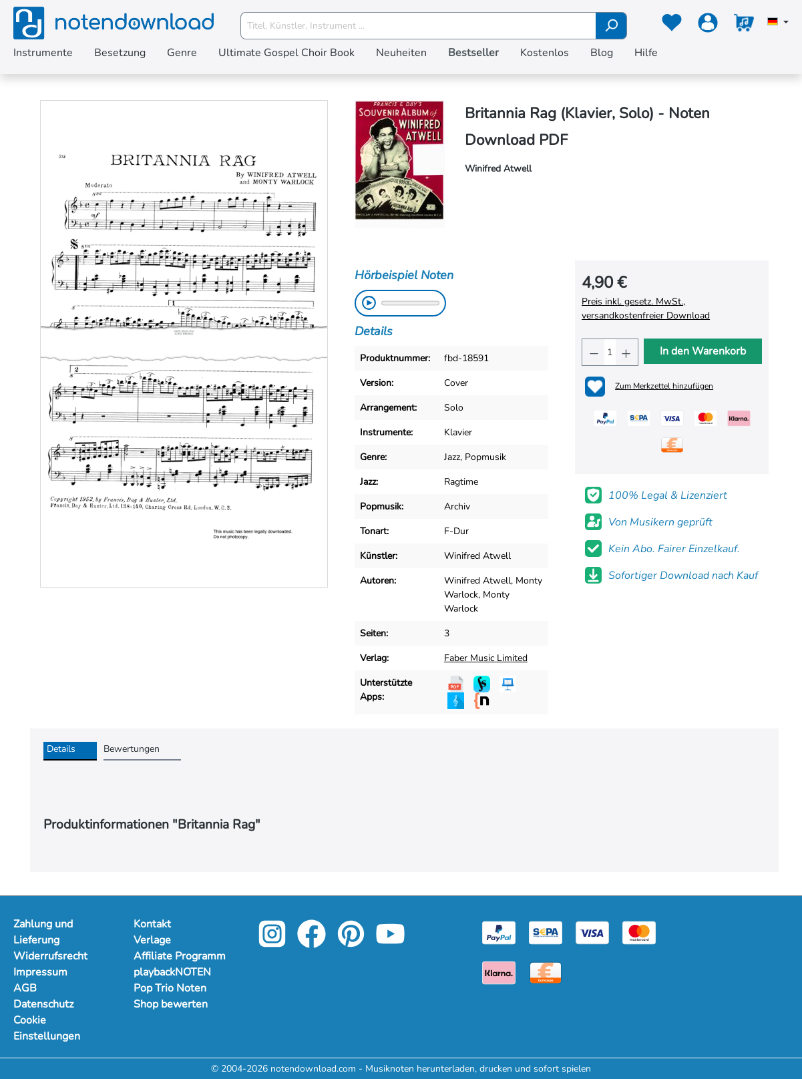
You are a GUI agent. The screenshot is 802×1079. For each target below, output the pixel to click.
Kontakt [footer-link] (152, 924)
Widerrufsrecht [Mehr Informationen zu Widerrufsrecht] (50, 956)
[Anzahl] (610, 352)
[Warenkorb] (744, 25)
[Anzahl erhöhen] (626, 352)
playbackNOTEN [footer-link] (172, 972)
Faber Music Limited (486, 658)
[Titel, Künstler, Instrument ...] (418, 25)
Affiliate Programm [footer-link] (180, 956)
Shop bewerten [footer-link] (171, 1004)
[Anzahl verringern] (593, 352)
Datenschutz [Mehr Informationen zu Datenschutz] (43, 1004)
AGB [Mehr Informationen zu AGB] (25, 988)
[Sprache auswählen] (778, 22)
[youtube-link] (390, 943)
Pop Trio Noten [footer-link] (170, 988)
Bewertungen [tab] (132, 748)
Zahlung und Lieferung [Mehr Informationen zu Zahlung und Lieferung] (43, 932)
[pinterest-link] (352, 943)
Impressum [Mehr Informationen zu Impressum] (40, 972)
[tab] (70, 751)
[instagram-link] (273, 943)
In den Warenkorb (703, 351)
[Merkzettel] (672, 25)
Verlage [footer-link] (152, 940)
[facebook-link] (312, 943)
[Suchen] (611, 25)
